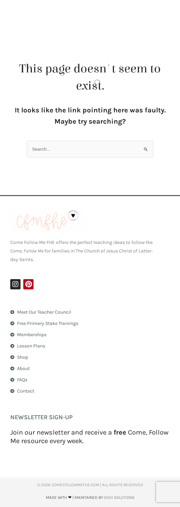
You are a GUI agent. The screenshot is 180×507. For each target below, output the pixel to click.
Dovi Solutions (119, 497)
